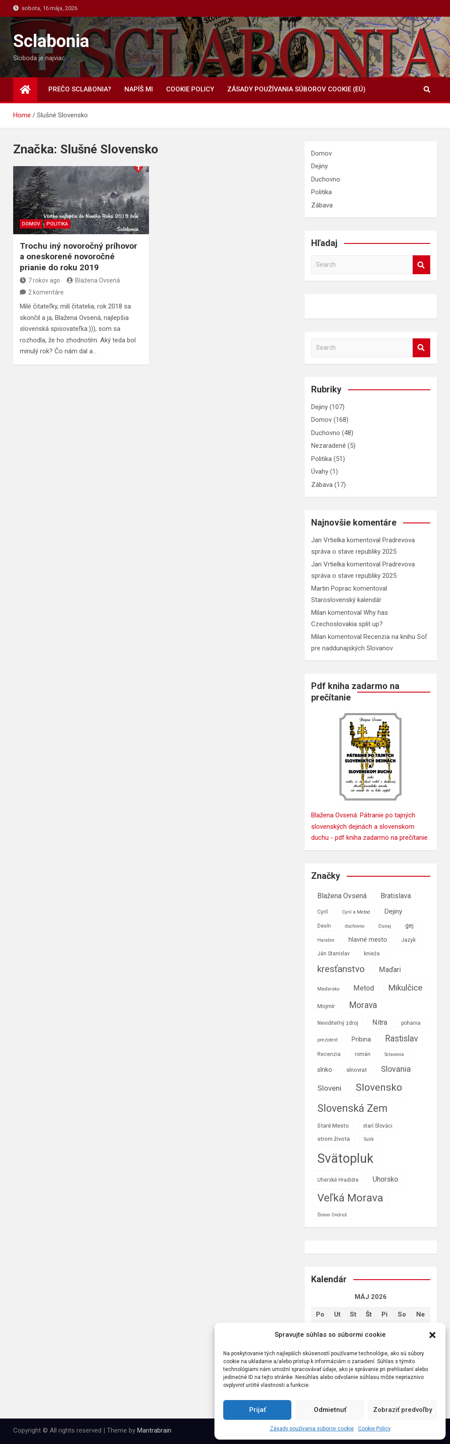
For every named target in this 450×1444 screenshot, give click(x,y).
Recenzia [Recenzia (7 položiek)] (329, 1054)
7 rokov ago (40, 280)
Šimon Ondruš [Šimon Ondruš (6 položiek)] (332, 1215)
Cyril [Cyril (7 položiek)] (322, 912)
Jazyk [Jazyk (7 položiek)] (408, 940)
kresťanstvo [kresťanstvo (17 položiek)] (341, 969)
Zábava (322, 205)
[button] (432, 1335)
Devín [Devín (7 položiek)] (324, 926)
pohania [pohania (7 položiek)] (411, 1023)
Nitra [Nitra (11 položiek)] (379, 1022)
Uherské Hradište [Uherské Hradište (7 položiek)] (338, 1180)
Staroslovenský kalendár (346, 600)
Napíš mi (138, 89)
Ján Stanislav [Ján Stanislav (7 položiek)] (333, 954)
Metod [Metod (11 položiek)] (363, 988)
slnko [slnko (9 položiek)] (324, 1070)
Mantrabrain (154, 1430)
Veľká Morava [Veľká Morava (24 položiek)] (350, 1197)
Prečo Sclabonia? (79, 89)
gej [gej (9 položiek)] (409, 925)
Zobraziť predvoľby (402, 1410)
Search (421, 264)
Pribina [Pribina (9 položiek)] (361, 1039)
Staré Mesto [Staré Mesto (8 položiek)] (333, 1125)
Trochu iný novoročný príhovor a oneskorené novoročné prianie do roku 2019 (78, 256)
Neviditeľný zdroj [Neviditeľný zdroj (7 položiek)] (337, 1023)
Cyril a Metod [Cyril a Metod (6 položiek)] (356, 912)
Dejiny (319, 166)
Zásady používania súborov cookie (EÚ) (296, 89)
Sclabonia (51, 41)
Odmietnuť (330, 1410)
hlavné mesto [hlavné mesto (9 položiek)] (367, 939)
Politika (57, 224)
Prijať (257, 1410)
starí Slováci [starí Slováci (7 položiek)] (377, 1126)
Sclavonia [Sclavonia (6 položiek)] (394, 1054)
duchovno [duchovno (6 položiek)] (354, 926)
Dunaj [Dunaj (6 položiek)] (384, 926)
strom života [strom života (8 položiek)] (333, 1139)
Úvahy (319, 471)
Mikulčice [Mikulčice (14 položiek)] (405, 988)
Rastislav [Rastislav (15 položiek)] (401, 1039)
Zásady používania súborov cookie (312, 1429)
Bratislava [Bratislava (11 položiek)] (396, 896)
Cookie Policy (374, 1429)
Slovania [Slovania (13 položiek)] (396, 1069)
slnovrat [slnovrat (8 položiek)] (356, 1070)
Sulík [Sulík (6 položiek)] (369, 1139)
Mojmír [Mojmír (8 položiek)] (326, 1006)
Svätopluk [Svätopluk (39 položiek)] (345, 1158)
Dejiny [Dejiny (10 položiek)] (393, 911)
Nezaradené (328, 446)
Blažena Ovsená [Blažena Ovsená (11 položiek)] (342, 896)
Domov (31, 224)
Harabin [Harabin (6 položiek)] (325, 940)
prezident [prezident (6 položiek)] (327, 1040)
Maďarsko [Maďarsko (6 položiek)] (328, 989)
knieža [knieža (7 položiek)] (372, 954)
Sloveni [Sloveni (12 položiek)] (329, 1088)
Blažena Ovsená (93, 280)
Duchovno (325, 179)
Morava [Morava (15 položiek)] (363, 1005)
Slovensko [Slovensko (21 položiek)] (379, 1087)
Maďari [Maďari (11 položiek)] (390, 969)
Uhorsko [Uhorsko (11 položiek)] (385, 1179)
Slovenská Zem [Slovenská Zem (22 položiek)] (352, 1108)
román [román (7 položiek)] (362, 1054)
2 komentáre (46, 292)
